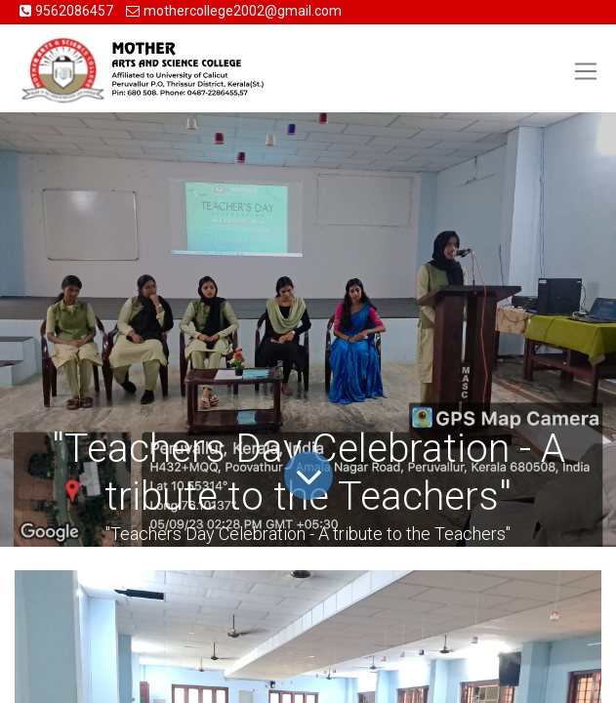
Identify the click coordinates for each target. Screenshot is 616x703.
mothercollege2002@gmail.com (243, 11)
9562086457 (75, 11)
